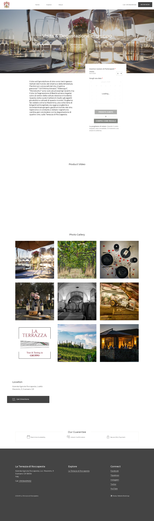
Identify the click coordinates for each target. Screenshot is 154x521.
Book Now (145, 4)
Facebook (115, 471)
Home (37, 5)
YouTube (114, 489)
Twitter (113, 484)
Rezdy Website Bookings (120, 496)
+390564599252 (131, 5)
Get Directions (20, 399)
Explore (48, 5)
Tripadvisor (115, 475)
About (61, 5)
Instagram (115, 480)
